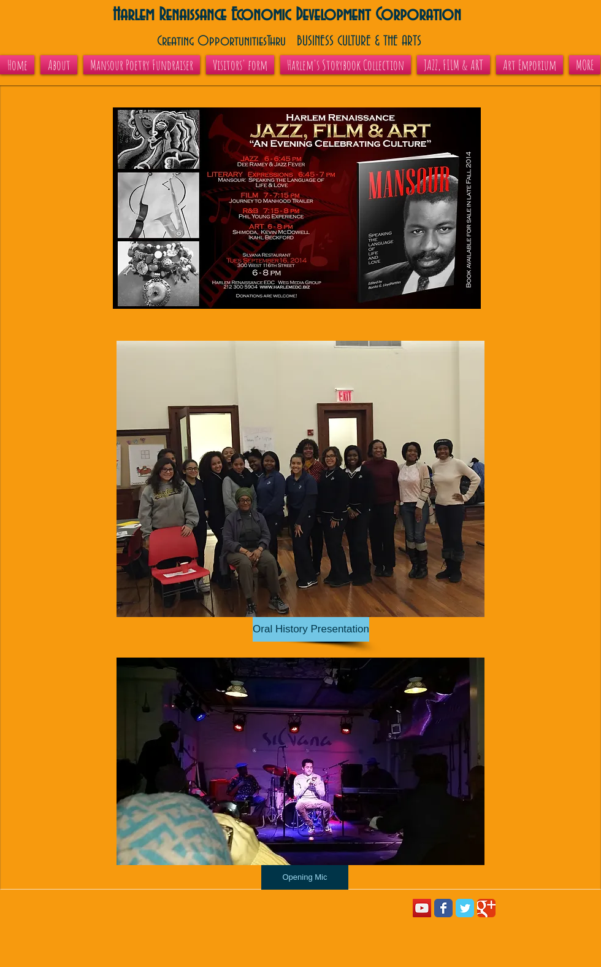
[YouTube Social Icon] (422, 908)
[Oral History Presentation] (311, 629)
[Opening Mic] (304, 877)
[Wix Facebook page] (443, 908)
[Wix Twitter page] (465, 908)
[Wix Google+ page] (486, 908)
